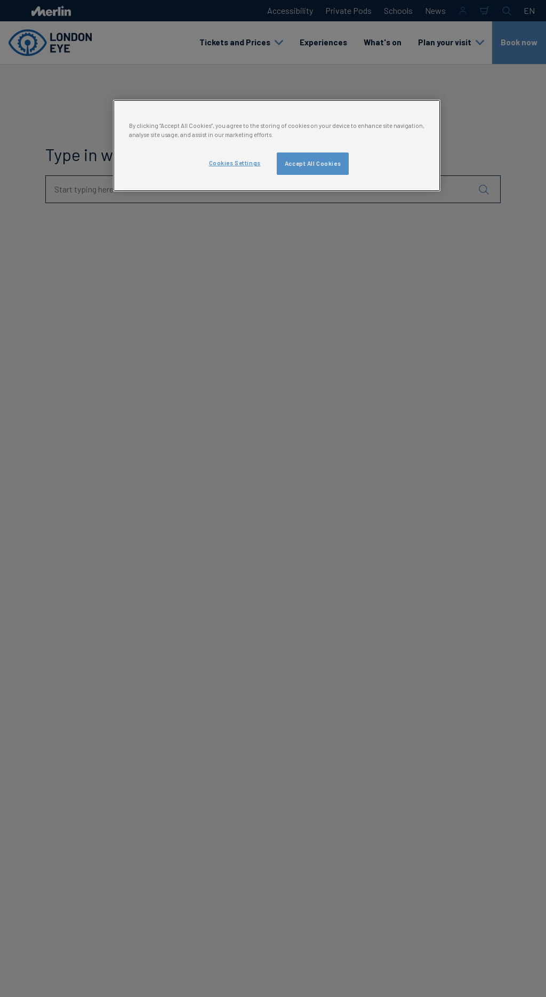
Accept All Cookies (313, 163)
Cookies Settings (235, 162)
